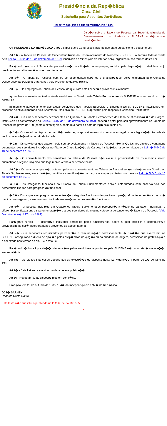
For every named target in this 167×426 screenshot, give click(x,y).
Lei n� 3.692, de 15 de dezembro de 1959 (35, 59)
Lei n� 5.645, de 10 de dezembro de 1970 (69, 121)
